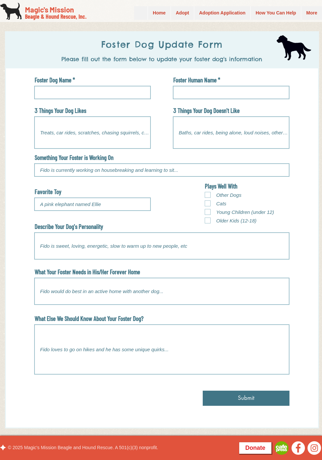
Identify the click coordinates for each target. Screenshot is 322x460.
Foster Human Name (195, 80)
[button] (275, 13)
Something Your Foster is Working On (73, 157)
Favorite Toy (47, 192)
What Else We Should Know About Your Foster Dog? (88, 318)
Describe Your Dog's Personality (68, 226)
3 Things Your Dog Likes (60, 110)
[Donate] (255, 448)
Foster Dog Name (52, 80)
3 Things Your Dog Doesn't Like (206, 110)
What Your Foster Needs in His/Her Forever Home (87, 272)
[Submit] (246, 398)
